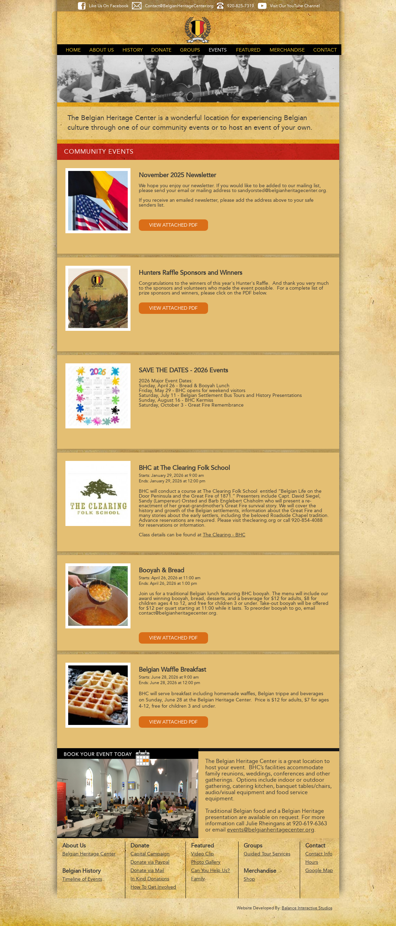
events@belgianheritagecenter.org (270, 829)
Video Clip (202, 854)
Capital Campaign (150, 854)
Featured (248, 50)
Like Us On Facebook (108, 5)
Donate (161, 50)
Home (73, 50)
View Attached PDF (173, 225)
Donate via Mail (147, 870)
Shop (249, 879)
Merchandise (287, 50)
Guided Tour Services (267, 854)
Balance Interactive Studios (307, 908)
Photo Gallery (205, 862)
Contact (325, 50)
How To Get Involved (153, 887)
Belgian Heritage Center (89, 854)
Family (198, 879)
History (133, 50)
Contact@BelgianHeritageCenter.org (179, 5)
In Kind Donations (149, 879)
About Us (101, 50)
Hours (311, 862)
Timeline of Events (82, 879)
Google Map (319, 870)
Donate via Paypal (149, 862)
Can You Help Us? (210, 870)
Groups (190, 50)
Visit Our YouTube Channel (295, 5)
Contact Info (318, 854)
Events (218, 50)
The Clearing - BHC (224, 535)
